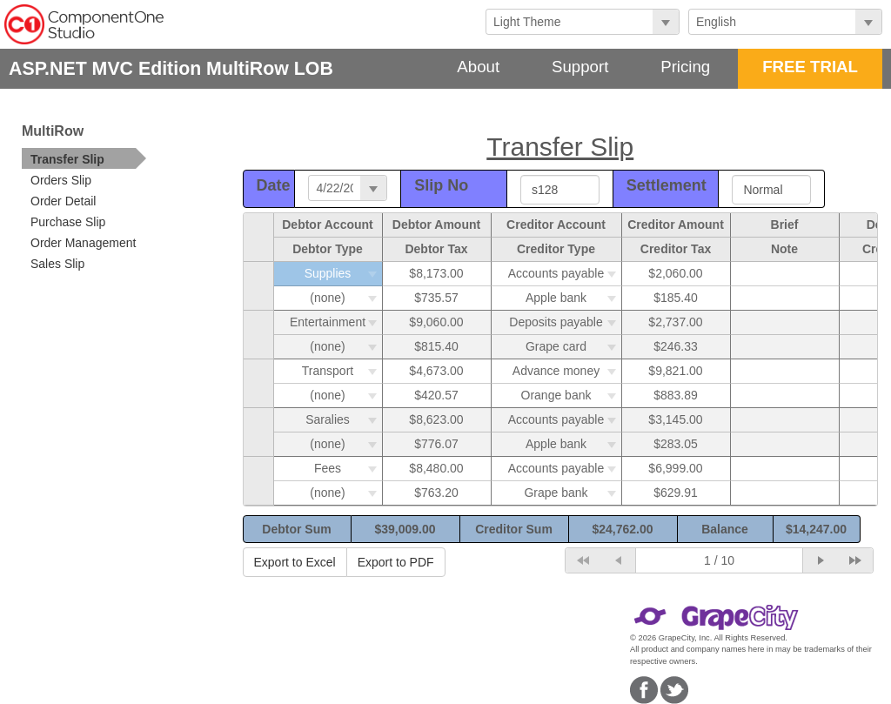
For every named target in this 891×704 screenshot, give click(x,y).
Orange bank (571, 395)
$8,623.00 (436, 419)
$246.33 (675, 346)
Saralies (343, 419)
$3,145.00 (675, 419)
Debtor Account (327, 224)
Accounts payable (564, 273)
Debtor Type (327, 249)
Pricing (685, 66)
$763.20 (436, 493)
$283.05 (675, 444)
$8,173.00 (436, 273)
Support (580, 66)
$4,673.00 (436, 371)
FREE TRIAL (810, 66)
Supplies (343, 273)
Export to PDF (396, 562)
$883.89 (675, 395)
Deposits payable (564, 322)
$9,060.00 (436, 322)
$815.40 (436, 346)
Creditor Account (556, 224)
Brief (785, 224)
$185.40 (675, 298)
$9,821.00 (675, 371)
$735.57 (436, 298)
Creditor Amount (675, 224)
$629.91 (675, 493)
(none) (345, 297)
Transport (342, 370)
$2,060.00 (675, 273)
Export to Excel (295, 562)
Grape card (573, 346)
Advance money (566, 370)
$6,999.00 (675, 468)
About (478, 66)
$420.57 (436, 395)
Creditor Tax (675, 249)
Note (784, 249)
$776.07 (436, 444)
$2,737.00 (675, 322)
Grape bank (572, 492)
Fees (348, 468)
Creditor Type (556, 249)
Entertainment (336, 322)
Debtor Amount (436, 224)
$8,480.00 (436, 468)
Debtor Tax (436, 249)
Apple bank (573, 297)
